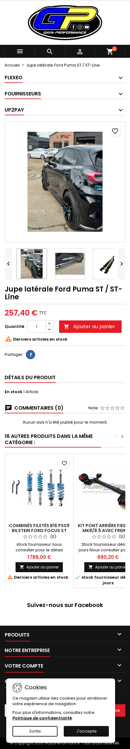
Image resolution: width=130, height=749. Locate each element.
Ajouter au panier (89, 326)
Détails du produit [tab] (30, 377)
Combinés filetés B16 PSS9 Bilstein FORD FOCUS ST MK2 (39, 530)
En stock (13, 392)
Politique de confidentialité (42, 718)
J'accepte (86, 731)
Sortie (35, 731)
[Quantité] (36, 326)
